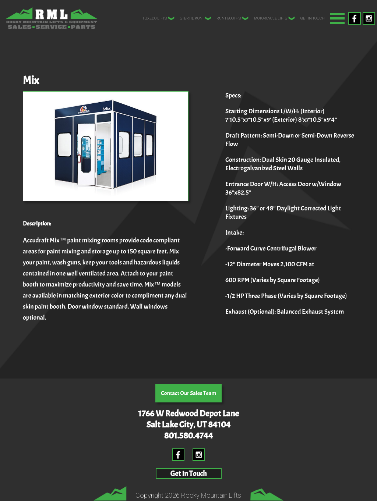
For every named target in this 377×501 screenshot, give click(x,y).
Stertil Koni (196, 18)
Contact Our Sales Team (188, 393)
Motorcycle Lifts (274, 18)
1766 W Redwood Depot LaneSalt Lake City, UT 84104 (188, 419)
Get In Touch (312, 18)
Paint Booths (232, 18)
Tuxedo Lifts (158, 18)
